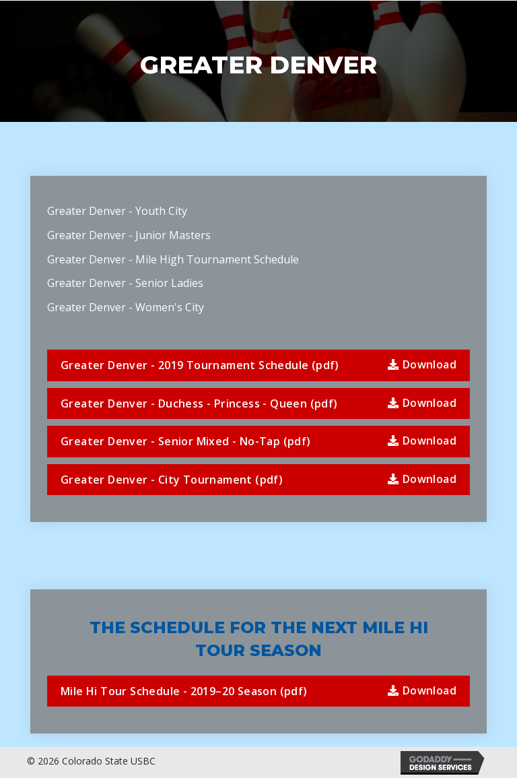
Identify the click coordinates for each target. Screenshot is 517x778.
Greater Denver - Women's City (127, 307)
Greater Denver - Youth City (117, 210)
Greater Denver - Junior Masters (129, 235)
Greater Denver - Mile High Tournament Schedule (173, 259)
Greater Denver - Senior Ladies (125, 282)
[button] (258, 365)
